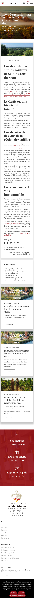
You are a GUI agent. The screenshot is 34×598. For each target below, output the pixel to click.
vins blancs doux (16, 146)
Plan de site (5, 561)
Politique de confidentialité (10, 558)
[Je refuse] (32, 588)
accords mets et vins (11, 91)
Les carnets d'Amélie (12, 277)
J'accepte (13, 592)
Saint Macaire (23, 96)
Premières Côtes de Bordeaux (14, 95)
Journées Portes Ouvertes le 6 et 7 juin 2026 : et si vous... (16, 353)
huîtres (21, 149)
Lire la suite (9, 324)
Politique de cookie (7, 547)
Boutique (4, 527)
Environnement (10, 273)
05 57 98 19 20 (18, 515)
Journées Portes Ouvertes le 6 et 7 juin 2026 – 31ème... (16, 309)
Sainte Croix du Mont (11, 96)
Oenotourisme (10, 279)
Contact (4, 535)
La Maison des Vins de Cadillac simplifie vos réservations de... (14, 400)
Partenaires (5, 538)
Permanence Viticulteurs (13, 281)
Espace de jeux (10, 275)
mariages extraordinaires (12, 223)
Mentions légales (6, 555)
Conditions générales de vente (11, 553)
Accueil (4, 27)
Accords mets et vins (12, 268)
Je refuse (21, 592)
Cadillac (27, 93)
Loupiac (27, 95)
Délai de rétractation (8, 550)
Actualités (12, 27)
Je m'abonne (7, 576)
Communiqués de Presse (13, 272)
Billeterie (4, 530)
